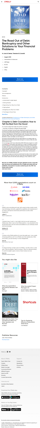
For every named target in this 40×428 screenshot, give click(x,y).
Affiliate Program (5, 371)
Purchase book (5, 339)
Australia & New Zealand (7, 384)
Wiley (5, 69)
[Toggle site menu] (1, 1)
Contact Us (19, 361)
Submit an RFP (4, 373)
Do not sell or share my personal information (10, 420)
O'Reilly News (4, 365)
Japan (2, 386)
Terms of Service (4, 425)
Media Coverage (5, 367)
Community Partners (6, 369)
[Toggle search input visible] (38, 1)
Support (19, 358)
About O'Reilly (5, 358)
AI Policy (19, 367)
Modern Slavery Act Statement (7, 427)
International (5, 381)
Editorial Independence (20, 425)
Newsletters (19, 363)
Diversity (3, 375)
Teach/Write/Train (5, 361)
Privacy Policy (20, 365)
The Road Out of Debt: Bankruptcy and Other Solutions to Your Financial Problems (18, 118)
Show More (5, 114)
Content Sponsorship (6, 377)
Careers (3, 363)
